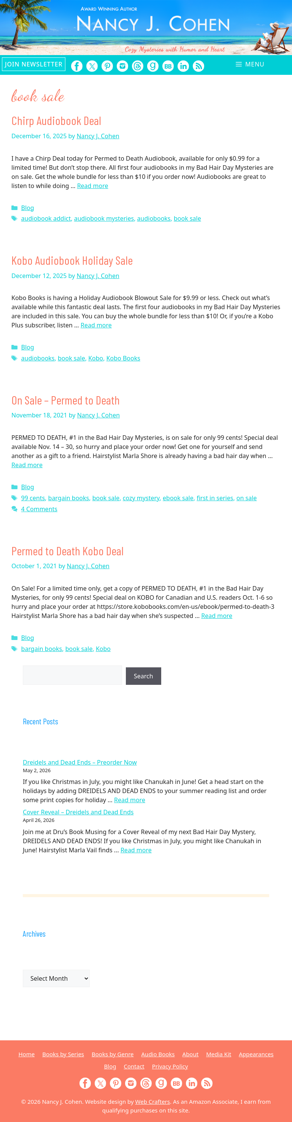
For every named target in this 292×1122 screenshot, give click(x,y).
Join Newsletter (33, 64)
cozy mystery (141, 498)
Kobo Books (123, 358)
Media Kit (218, 1054)
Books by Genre (112, 1054)
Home (26, 1054)
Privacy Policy (170, 1066)
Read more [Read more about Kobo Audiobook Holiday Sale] (96, 325)
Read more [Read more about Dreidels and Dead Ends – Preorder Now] (129, 800)
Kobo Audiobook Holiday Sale (72, 260)
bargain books (68, 498)
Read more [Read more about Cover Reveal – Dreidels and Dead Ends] (136, 850)
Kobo (95, 358)
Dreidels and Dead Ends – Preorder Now (80, 762)
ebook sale (178, 498)
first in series (215, 498)
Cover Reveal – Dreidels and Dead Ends (78, 812)
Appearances (256, 1054)
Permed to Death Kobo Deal (67, 550)
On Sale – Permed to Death (65, 399)
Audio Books (158, 1054)
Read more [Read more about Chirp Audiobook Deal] (92, 186)
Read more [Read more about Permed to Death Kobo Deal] (216, 616)
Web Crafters (152, 1101)
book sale (187, 218)
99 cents (33, 498)
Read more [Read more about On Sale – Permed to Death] (27, 465)
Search (143, 676)
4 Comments (39, 509)
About (190, 1054)
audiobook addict (46, 218)
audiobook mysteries (104, 218)
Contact (134, 1066)
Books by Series (63, 1054)
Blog (27, 208)
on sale (246, 498)
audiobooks (154, 218)
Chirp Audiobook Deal (56, 120)
